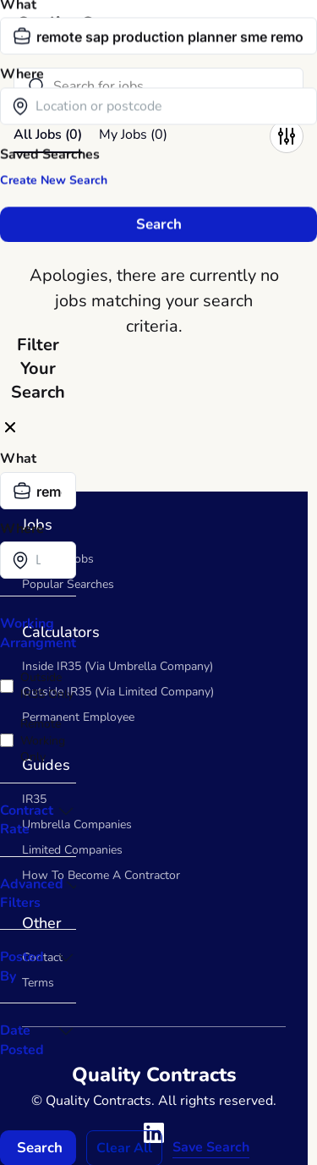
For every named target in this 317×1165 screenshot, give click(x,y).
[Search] (158, 87)
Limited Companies (72, 850)
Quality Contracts (85, 23)
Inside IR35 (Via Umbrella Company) (117, 666)
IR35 (34, 799)
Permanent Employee (78, 717)
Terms (38, 983)
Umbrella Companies (77, 824)
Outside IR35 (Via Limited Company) (118, 692)
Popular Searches (68, 584)
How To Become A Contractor (101, 875)
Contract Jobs (58, 559)
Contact (42, 957)
